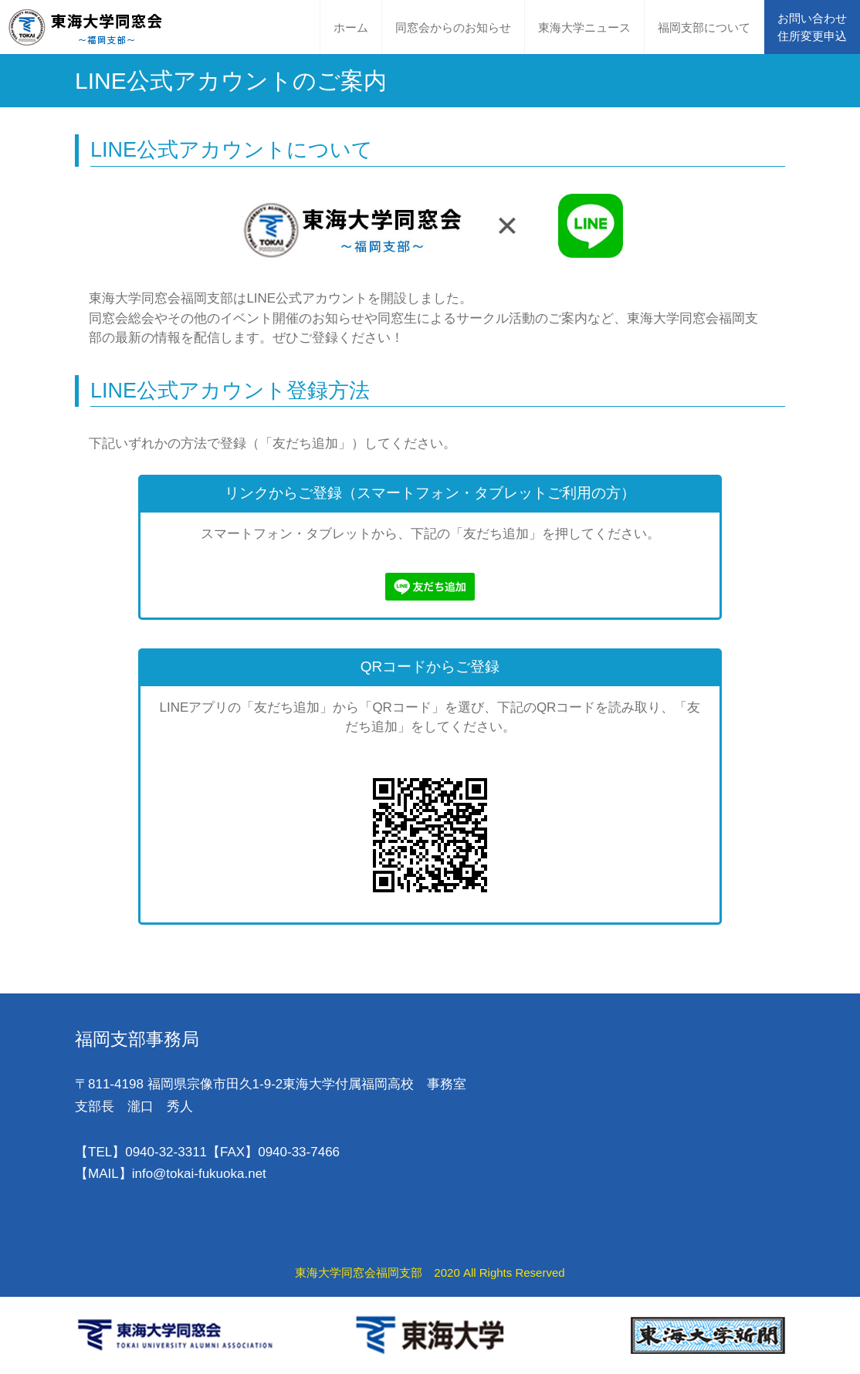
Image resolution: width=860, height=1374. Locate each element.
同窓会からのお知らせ (453, 27)
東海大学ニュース (584, 27)
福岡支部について (704, 27)
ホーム (351, 27)
